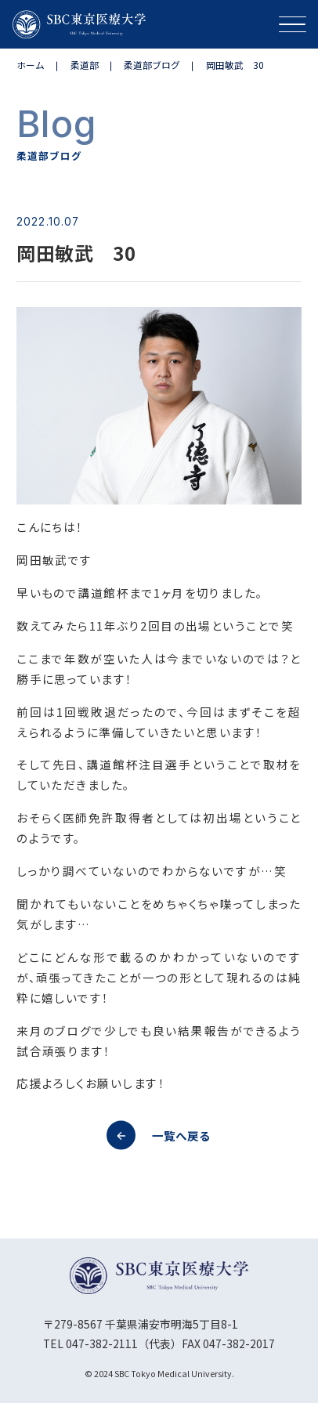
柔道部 (84, 64)
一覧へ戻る (159, 1135)
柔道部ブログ (152, 64)
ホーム (30, 64)
